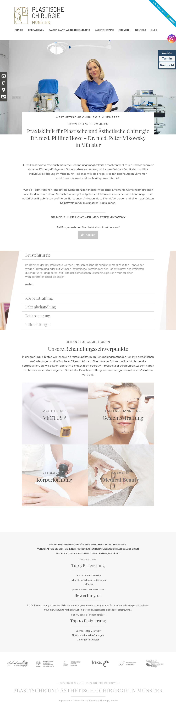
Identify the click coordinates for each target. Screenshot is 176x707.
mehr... (29, 284)
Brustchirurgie (38, 255)
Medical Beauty (121, 479)
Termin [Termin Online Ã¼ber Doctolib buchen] (167, 58)
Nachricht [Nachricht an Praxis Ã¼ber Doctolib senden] (167, 65)
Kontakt (93, 700)
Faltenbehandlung (40, 306)
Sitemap (104, 700)
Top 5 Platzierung (88, 565)
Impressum (64, 700)
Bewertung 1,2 (88, 595)
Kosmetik (121, 472)
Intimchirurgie (37, 324)
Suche (114, 700)
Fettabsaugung (37, 315)
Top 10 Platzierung (88, 620)
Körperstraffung (39, 298)
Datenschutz (80, 700)
